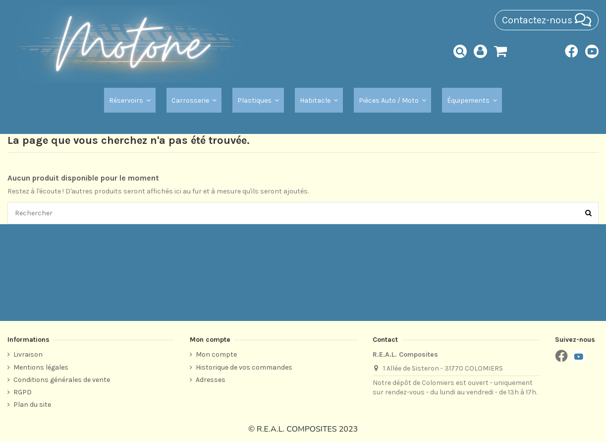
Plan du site (32, 404)
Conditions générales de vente (61, 380)
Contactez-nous (546, 20)
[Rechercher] (588, 213)
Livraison (28, 354)
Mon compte (216, 354)
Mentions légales (40, 367)
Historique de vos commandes (244, 367)
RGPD (22, 392)
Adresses (210, 380)
